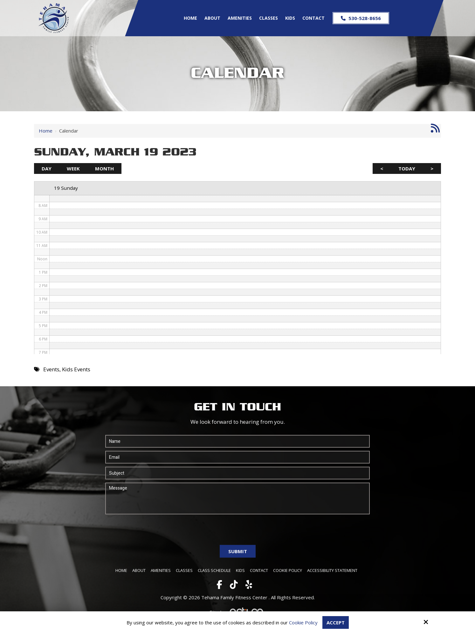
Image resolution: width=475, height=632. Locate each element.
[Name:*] (237, 441)
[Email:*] (237, 457)
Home (45, 130)
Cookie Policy (303, 622)
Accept (336, 622)
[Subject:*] (237, 473)
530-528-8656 (361, 18)
